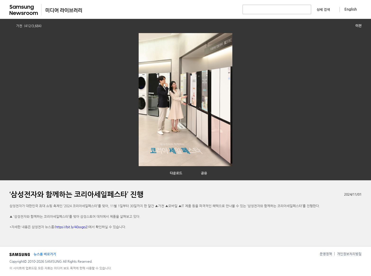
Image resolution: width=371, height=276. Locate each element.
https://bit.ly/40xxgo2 (71, 227)
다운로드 (176, 173)
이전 (358, 25)
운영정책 (326, 254)
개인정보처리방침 (349, 254)
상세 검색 (323, 9)
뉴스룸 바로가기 (45, 254)
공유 (204, 173)
